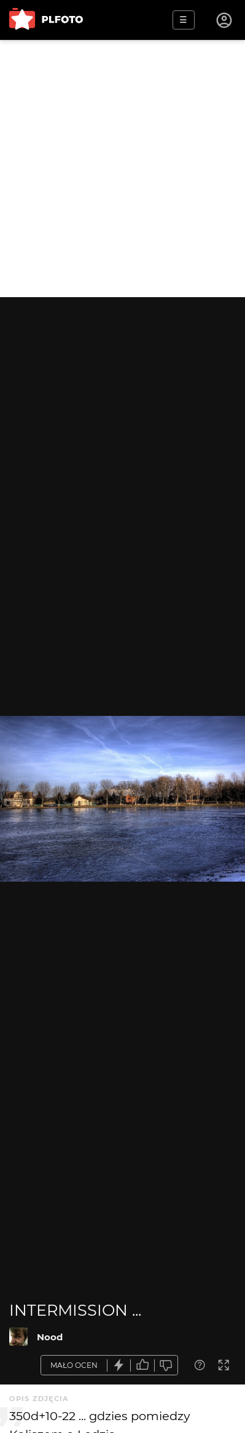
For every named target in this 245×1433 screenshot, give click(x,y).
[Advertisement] (122, 168)
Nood (50, 1337)
